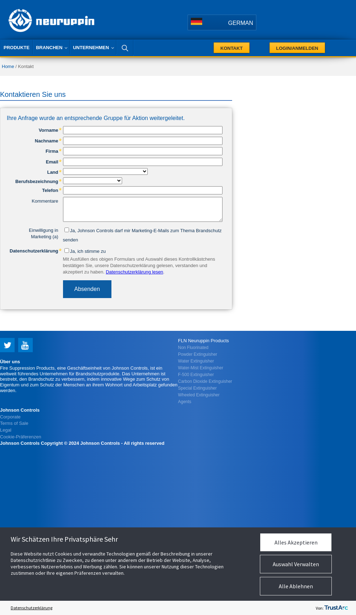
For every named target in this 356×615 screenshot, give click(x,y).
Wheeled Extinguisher (199, 394)
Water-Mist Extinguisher (200, 367)
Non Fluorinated (193, 347)
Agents (184, 401)
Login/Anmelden (297, 48)
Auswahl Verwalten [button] (296, 564)
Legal (5, 430)
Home (8, 66)
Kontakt (231, 48)
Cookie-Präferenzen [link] (20, 436)
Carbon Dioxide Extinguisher (205, 381)
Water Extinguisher (196, 361)
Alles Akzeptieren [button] (296, 542)
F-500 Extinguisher (196, 374)
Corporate (10, 416)
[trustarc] (336, 608)
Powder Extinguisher (197, 354)
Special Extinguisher (197, 388)
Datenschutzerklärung (31, 607)
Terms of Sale (14, 423)
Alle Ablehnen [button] (296, 586)
